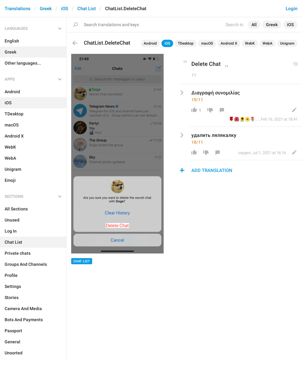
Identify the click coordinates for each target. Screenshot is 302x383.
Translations (18, 8)
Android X (229, 43)
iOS (64, 8)
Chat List (86, 8)
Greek (46, 8)
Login (291, 8)
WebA (267, 43)
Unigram (287, 43)
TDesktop (186, 43)
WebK (250, 43)
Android (150, 43)
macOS (207, 43)
